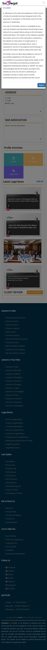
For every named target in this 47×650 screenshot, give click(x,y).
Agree (41, 85)
